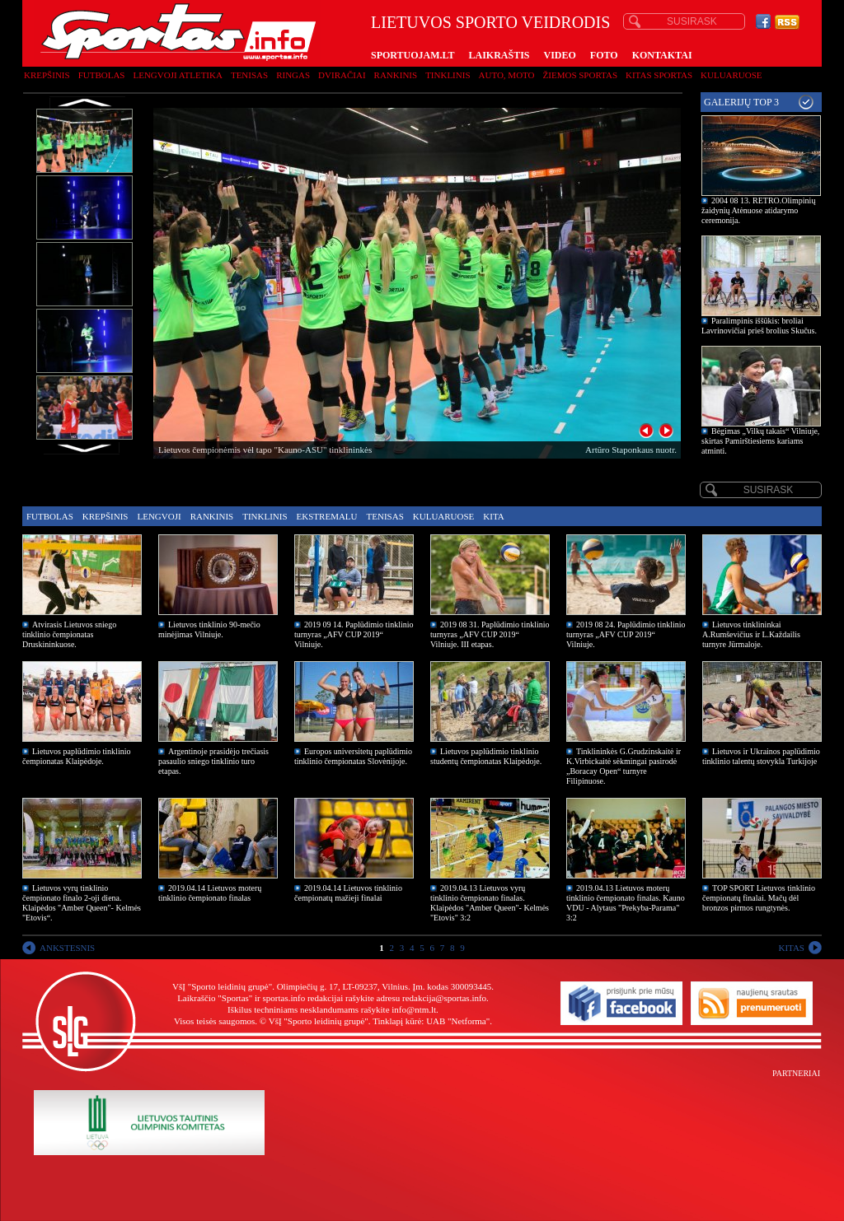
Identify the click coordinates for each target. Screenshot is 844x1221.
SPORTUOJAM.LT (412, 55)
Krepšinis (47, 75)
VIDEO (560, 55)
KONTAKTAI (662, 55)
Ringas (293, 75)
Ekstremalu (327, 516)
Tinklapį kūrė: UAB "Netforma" (431, 1021)
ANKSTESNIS (67, 948)
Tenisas (249, 75)
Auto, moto (507, 75)
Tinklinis (447, 75)
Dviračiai (341, 75)
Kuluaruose (731, 75)
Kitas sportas (659, 75)
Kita (493, 516)
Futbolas (101, 75)
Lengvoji (159, 516)
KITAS (791, 948)
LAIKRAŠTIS (498, 55)
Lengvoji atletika (177, 75)
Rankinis (396, 75)
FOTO (604, 55)
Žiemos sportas (580, 75)
